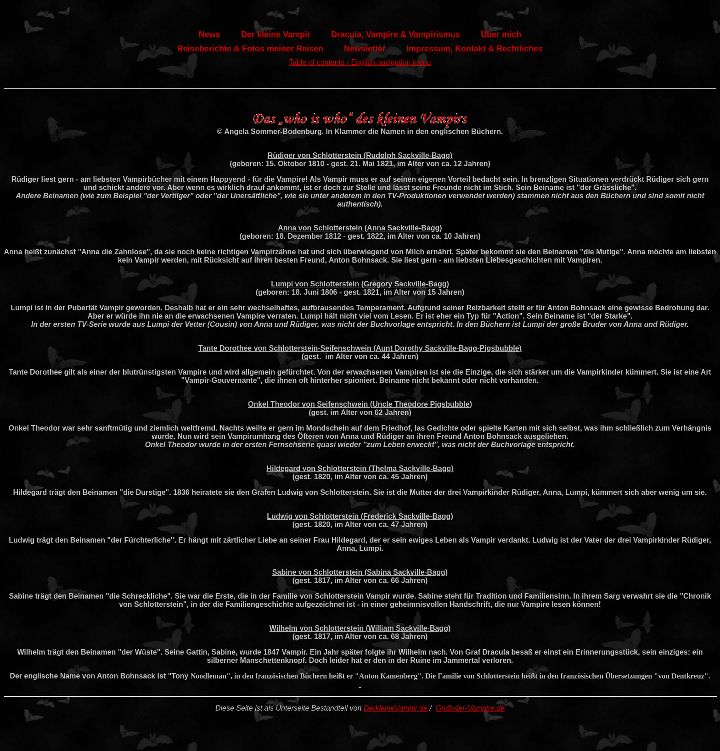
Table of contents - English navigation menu (360, 62)
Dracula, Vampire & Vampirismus (395, 34)
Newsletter (365, 48)
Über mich (501, 34)
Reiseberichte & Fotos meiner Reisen (250, 48)
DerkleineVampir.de (396, 708)
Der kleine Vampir (275, 34)
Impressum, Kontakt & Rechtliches (474, 48)
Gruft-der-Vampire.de (470, 708)
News (209, 34)
